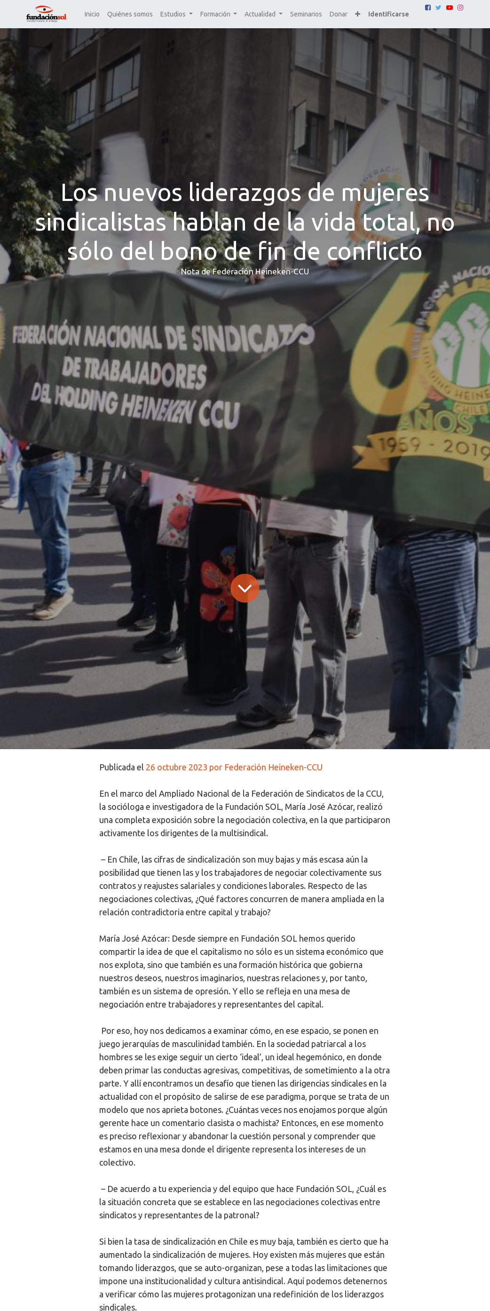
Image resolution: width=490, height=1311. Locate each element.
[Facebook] (428, 7)
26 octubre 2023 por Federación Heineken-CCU (234, 767)
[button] (357, 14)
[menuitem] (92, 14)
